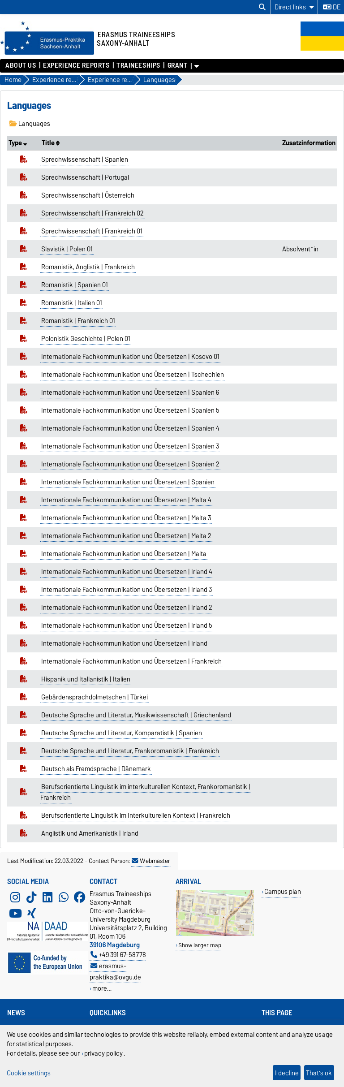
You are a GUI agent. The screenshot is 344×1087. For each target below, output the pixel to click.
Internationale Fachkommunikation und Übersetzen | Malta (123, 553)
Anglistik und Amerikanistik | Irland (89, 833)
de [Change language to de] (331, 7)
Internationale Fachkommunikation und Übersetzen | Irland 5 (126, 625)
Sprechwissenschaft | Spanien (84, 159)
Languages (29, 123)
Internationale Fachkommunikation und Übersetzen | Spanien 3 (130, 446)
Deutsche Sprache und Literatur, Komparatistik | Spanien (121, 733)
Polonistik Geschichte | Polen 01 (85, 338)
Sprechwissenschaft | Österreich (87, 195)
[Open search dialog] (262, 7)
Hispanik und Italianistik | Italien (85, 679)
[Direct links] (294, 7)
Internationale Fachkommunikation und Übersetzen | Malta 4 (126, 500)
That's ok (319, 1072)
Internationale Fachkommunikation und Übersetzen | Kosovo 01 (130, 356)
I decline (287, 1072)
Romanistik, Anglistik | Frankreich (88, 267)
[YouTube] (15, 914)
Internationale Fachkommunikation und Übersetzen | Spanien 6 (130, 392)
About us (20, 65)
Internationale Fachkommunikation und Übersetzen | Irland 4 (126, 571)
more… (102, 988)
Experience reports (76, 65)
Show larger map (199, 945)
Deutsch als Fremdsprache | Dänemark (96, 768)
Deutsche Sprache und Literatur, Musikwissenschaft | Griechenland (136, 715)
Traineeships (138, 65)
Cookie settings (29, 1072)
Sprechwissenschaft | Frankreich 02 (92, 213)
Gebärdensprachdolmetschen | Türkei (94, 697)
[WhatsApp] (64, 897)
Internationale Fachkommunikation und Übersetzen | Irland (124, 643)
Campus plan (282, 891)
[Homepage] (47, 52)
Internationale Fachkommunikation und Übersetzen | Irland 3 (126, 589)
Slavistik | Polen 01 (67, 249)
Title (51, 143)
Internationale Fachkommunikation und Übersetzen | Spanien (128, 482)
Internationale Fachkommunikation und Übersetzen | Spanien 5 (130, 410)
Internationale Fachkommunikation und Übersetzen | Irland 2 (126, 607)
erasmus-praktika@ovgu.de (115, 971)
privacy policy (103, 1053)
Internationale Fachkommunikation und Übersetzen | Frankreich (131, 661)
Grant (178, 65)
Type (18, 143)
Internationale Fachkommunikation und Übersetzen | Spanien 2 (130, 464)
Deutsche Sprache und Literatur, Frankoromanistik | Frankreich (130, 751)
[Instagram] (15, 897)
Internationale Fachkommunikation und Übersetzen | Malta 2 (126, 536)
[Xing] (31, 914)
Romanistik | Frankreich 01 (78, 320)
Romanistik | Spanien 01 (74, 285)
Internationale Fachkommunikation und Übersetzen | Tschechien (132, 374)
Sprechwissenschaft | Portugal (85, 177)
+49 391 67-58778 (118, 954)
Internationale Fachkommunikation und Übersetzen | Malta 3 (126, 518)
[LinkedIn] (47, 897)
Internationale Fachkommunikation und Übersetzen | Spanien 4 (130, 428)
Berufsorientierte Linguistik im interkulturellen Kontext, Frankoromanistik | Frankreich (145, 792)
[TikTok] (31, 897)
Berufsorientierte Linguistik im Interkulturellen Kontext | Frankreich (135, 815)
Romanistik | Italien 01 (71, 303)
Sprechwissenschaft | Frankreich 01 (91, 231)
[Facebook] (80, 897)
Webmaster (151, 860)
